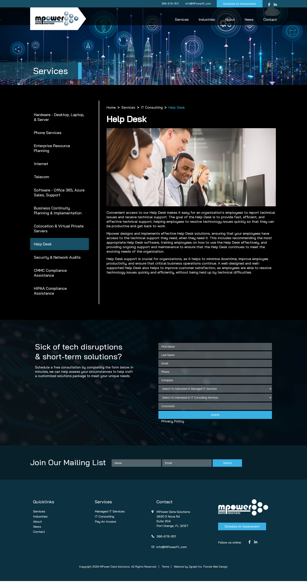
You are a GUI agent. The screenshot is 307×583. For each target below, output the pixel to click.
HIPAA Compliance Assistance (50, 292)
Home (111, 107)
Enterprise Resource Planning (52, 148)
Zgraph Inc (195, 568)
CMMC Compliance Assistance (50, 274)
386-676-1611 (169, 3)
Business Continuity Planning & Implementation (58, 211)
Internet (41, 164)
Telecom (41, 177)
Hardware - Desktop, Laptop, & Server (59, 117)
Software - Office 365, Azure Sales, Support (59, 193)
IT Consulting (152, 107)
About (230, 19)
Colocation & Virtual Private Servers (59, 229)
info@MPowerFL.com (197, 3)
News (249, 19)
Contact (270, 19)
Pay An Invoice (105, 523)
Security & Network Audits (57, 258)
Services (182, 19)
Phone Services (47, 132)
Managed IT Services (110, 513)
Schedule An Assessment (239, 3)
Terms (165, 568)
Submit (215, 416)
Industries (207, 19)
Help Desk (43, 245)
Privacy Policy (172, 423)
